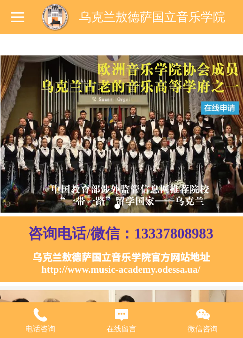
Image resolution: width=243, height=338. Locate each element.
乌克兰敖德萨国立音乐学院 (152, 16)
